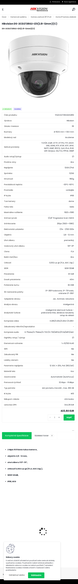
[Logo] (39, 9)
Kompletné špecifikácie (16, 435)
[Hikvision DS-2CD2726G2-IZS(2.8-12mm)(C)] (39, 67)
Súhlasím (36, 575)
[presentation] (3, 527)
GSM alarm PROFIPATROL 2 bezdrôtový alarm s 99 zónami (57, 538)
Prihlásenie (56, 2)
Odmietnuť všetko (17, 575)
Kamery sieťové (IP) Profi (41, 17)
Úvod (4, 17)
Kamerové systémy (19, 17)
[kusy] (54, 417)
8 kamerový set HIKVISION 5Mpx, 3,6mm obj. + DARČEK (19, 531)
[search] (73, 9)
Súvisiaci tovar (44, 435)
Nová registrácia (70, 2)
